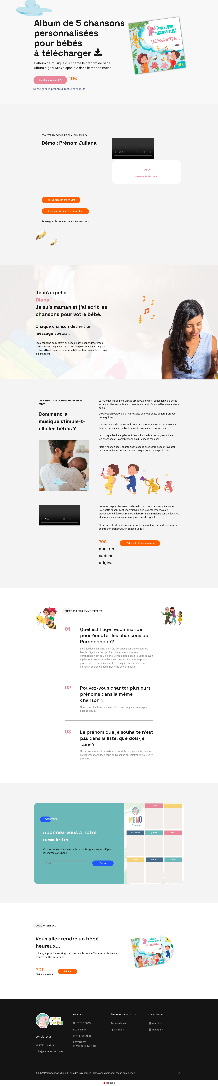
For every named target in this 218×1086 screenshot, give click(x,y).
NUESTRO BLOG (82, 1023)
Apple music (117, 1029)
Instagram (155, 1029)
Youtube (154, 1023)
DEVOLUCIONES (82, 1035)
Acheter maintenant (50, 80)
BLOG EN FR (79, 1029)
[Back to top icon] (179, 1073)
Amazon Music (119, 1023)
